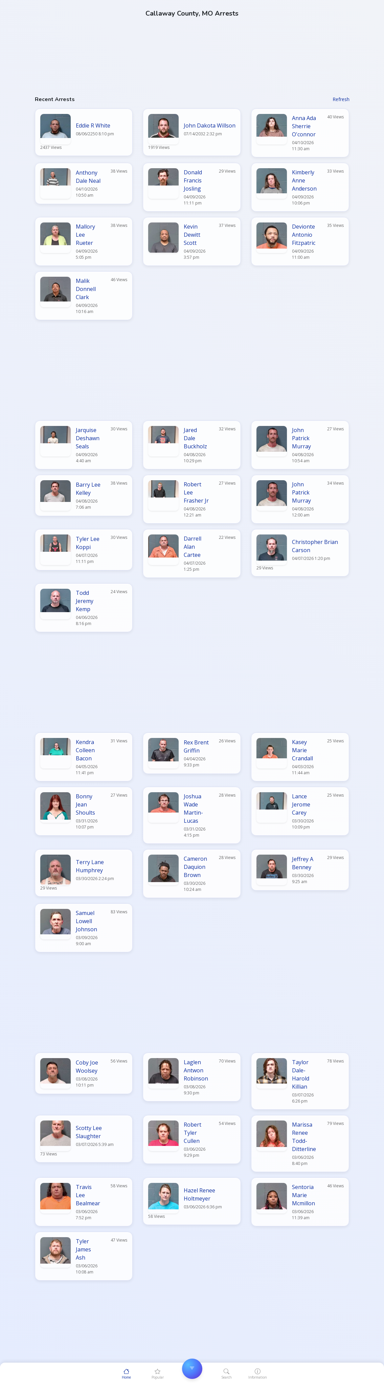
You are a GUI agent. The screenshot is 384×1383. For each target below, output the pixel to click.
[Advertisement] (192, 47)
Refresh (341, 99)
